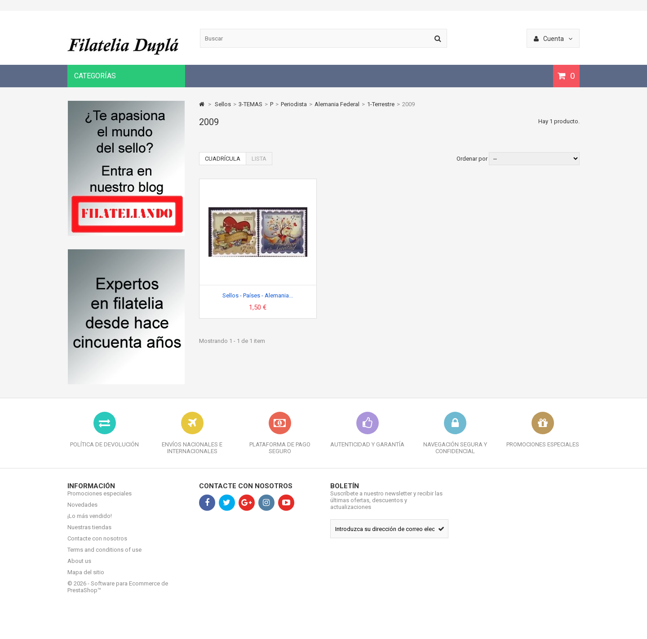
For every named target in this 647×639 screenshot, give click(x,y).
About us (79, 567)
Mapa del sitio (85, 579)
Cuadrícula (222, 158)
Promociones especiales (99, 500)
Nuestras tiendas (89, 534)
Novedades (82, 511)
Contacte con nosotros (97, 545)
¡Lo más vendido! (89, 522)
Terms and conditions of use (104, 556)
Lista (259, 158)
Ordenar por (471, 158)
